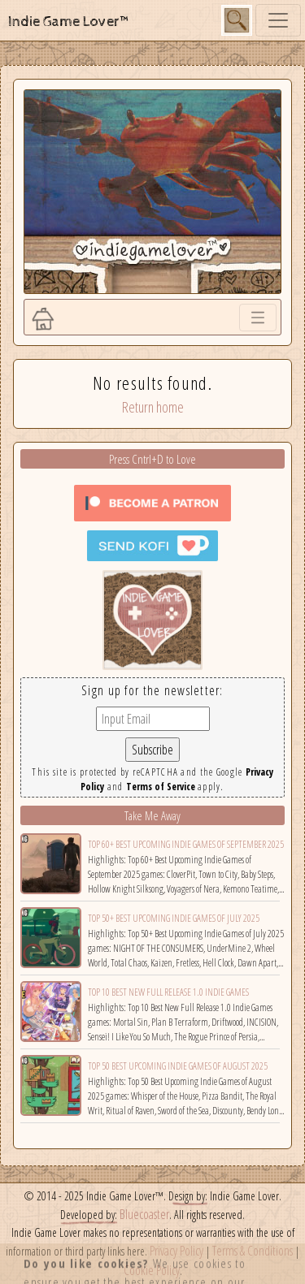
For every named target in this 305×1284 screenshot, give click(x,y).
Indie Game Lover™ (69, 21)
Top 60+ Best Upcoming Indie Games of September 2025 (186, 844)
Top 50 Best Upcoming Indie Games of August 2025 (178, 1066)
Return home (153, 407)
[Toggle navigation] (278, 20)
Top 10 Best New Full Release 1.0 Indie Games (168, 992)
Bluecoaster (144, 1214)
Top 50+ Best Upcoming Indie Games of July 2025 (173, 918)
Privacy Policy (176, 1251)
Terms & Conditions (252, 1251)
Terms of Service (160, 786)
